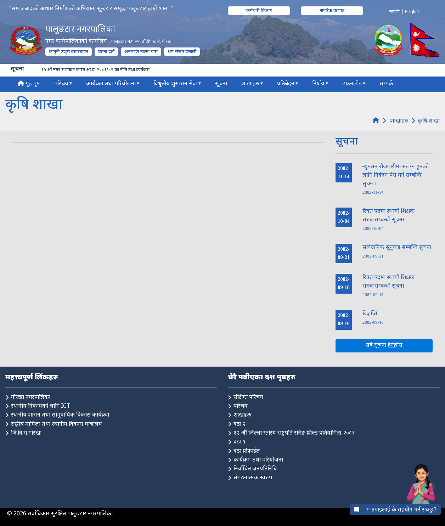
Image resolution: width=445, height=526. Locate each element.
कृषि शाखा (429, 121)
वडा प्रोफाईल (246, 451)
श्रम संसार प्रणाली (182, 51)
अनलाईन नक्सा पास (141, 51)
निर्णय (318, 84)
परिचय (61, 84)
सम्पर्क (386, 84)
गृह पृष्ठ (29, 84)
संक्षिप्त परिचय (248, 397)
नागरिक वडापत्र (332, 10)
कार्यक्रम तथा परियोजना (111, 84)
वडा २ (239, 424)
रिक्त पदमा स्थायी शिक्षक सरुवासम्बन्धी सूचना (388, 220)
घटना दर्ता (106, 51)
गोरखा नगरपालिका (30, 397)
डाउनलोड (352, 84)
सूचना (221, 84)
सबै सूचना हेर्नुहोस (384, 345)
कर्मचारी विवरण (259, 10)
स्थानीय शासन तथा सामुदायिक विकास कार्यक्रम (60, 415)
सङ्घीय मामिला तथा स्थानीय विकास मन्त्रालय (56, 424)
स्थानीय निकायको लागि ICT (41, 406)
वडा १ (239, 442)
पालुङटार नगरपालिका (80, 29)
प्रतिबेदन (285, 84)
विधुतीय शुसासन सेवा (175, 84)
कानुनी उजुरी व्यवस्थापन (68, 51)
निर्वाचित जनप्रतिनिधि (255, 469)
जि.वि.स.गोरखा (26, 433)
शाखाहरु (250, 84)
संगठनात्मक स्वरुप (252, 478)
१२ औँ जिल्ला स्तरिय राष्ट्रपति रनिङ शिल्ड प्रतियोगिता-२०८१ (294, 433)
